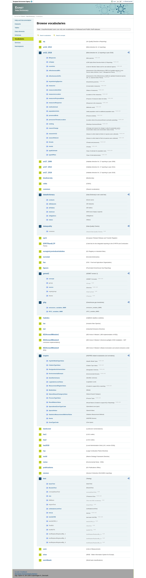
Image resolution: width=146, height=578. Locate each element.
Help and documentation (23, 20)
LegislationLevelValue (56, 382)
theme (51, 418)
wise (45, 554)
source (51, 287)
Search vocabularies (45, 35)
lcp (44, 451)
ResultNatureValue (55, 402)
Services (18, 42)
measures (52, 85)
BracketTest (52, 488)
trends (51, 146)
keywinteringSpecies (55, 81)
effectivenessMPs (54, 70)
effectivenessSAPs (55, 76)
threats (51, 142)
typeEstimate (53, 150)
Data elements (20, 31)
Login (114, 1)
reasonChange (53, 128)
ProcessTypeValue (55, 398)
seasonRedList (53, 138)
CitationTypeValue (54, 365)
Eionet (23, 16)
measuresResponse (55, 103)
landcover (47, 429)
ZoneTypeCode (53, 422)
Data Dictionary (30, 16)
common (46, 189)
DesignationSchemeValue (57, 369)
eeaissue (52, 212)
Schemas (18, 35)
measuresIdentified (55, 90)
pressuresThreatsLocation (57, 119)
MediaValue (52, 390)
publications (48, 467)
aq (44, 41)
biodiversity (48, 178)
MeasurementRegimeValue (57, 386)
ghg (44, 302)
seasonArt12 (53, 133)
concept (51, 278)
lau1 (44, 434)
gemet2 (46, 273)
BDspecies (52, 58)
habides (46, 318)
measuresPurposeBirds (56, 98)
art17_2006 (47, 161)
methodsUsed (53, 107)
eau (50, 496)
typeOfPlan (52, 155)
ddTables (52, 208)
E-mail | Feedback (21, 572)
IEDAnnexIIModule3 (51, 340)
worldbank (47, 560)
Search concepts (60, 35)
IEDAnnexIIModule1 (51, 334)
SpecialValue (53, 410)
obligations (52, 216)
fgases (45, 268)
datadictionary (49, 195)
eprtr (45, 238)
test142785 (52, 517)
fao (44, 262)
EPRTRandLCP (49, 243)
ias (44, 323)
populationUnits (54, 111)
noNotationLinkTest (55, 509)
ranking (51, 124)
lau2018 (46, 445)
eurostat (46, 257)
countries (52, 66)
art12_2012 (47, 47)
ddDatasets (52, 204)
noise (45, 462)
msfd (45, 456)
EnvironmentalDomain (56, 373)
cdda (45, 183)
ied (44, 329)
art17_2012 (47, 167)
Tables (17, 28)
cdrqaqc (51, 62)
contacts (51, 200)
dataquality (47, 226)
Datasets (18, 24)
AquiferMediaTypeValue (56, 361)
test (44, 478)
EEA (23, 1)
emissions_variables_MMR (57, 307)
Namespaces (19, 46)
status (51, 220)
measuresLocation (55, 94)
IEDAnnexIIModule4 (51, 348)
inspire (46, 356)
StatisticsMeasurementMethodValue (60, 414)
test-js (51, 513)
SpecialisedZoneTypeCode (57, 406)
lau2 (44, 440)
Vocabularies (19, 39)
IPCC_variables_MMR (56, 311)
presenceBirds (53, 115)
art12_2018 (47, 53)
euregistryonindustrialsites (54, 251)
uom (45, 549)
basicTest (52, 484)
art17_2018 (47, 172)
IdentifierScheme (54, 378)
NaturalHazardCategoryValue (58, 394)
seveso (46, 473)
